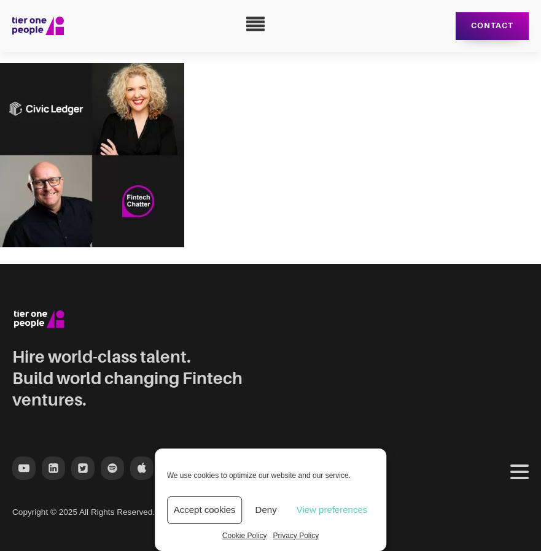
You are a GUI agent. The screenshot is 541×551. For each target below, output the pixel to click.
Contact (492, 25)
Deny (266, 509)
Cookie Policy (244, 535)
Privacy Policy (296, 535)
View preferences (332, 509)
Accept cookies (205, 509)
